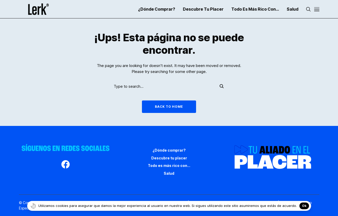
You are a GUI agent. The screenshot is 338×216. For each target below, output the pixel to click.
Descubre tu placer (169, 158)
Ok (304, 206)
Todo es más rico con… (169, 165)
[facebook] (65, 165)
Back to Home (169, 107)
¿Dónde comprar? (169, 150)
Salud (169, 173)
